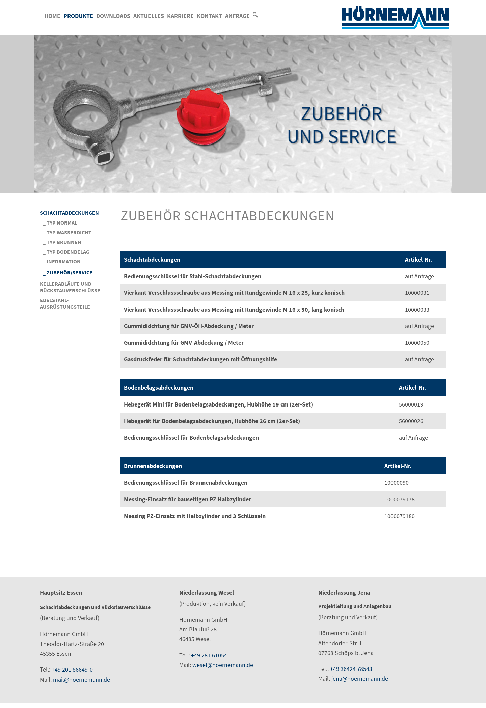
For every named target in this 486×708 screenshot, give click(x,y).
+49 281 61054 (209, 655)
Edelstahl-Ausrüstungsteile (65, 303)
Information (64, 261)
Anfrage (237, 16)
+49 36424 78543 (351, 669)
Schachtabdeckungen (69, 213)
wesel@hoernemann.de (222, 665)
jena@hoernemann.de (359, 678)
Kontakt (209, 16)
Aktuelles (148, 16)
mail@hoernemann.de (81, 679)
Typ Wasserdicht (69, 232)
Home (52, 16)
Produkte (78, 16)
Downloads (113, 16)
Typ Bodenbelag (68, 251)
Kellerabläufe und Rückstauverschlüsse (70, 287)
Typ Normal (62, 222)
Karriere (180, 16)
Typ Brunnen (64, 242)
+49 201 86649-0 (72, 669)
